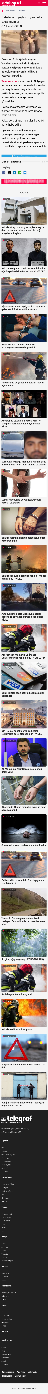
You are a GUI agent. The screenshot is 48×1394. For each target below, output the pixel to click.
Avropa (4, 1257)
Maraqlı (4, 1280)
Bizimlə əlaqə (20, 1376)
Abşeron (4, 1365)
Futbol (3, 1326)
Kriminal (4, 1277)
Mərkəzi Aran (6, 1354)
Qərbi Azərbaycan (8, 1155)
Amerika (4, 1247)
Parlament (5, 1158)
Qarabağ (4, 1168)
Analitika (4, 1172)
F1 (2, 1312)
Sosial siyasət (6, 1214)
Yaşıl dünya (5, 1221)
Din (2, 1231)
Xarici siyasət (6, 1161)
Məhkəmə (5, 1273)
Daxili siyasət (6, 1165)
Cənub (3, 1347)
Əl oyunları (5, 1322)
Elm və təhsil (6, 1217)
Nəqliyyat (5, 1198)
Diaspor (4, 1151)
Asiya (3, 1250)
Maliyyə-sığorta (7, 1191)
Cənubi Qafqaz (7, 1261)
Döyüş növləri (6, 1319)
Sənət (3, 1300)
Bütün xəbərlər (7, 1372)
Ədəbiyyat (5, 1296)
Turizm (4, 1201)
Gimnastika (5, 1316)
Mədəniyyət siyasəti (8, 1293)
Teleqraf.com (9, 81)
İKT (2, 1195)
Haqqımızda (6, 1376)
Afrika (3, 1244)
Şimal (3, 1361)
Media (3, 1228)
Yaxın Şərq (5, 1254)
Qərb (3, 1351)
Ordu (3, 1148)
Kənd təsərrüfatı (7, 1184)
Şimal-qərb (5, 1358)
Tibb (3, 1224)
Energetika (5, 1188)
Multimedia (32, 1372)
